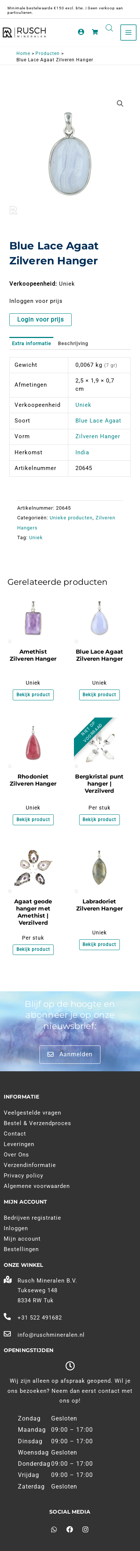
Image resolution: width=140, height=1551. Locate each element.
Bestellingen (21, 1249)
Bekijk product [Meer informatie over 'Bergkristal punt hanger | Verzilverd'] (99, 819)
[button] (120, 103)
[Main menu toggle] (128, 32)
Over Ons (16, 1154)
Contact (15, 1133)
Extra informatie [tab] (31, 343)
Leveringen (19, 1144)
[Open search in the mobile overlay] (109, 28)
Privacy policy (23, 1175)
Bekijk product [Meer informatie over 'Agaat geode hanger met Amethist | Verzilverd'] (33, 949)
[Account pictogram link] (81, 31)
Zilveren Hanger (97, 436)
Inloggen (16, 1228)
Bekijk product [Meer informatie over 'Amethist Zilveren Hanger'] (33, 694)
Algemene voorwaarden (37, 1186)
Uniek (83, 405)
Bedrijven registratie (32, 1217)
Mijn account (22, 1238)
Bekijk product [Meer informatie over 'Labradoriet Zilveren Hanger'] (99, 944)
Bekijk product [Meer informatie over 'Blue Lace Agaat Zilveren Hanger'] (99, 694)
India (82, 452)
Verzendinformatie (30, 1165)
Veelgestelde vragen (32, 1112)
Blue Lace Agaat (98, 420)
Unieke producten (71, 517)
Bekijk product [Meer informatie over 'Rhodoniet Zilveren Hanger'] (33, 819)
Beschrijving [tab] (73, 343)
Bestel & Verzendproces (37, 1123)
